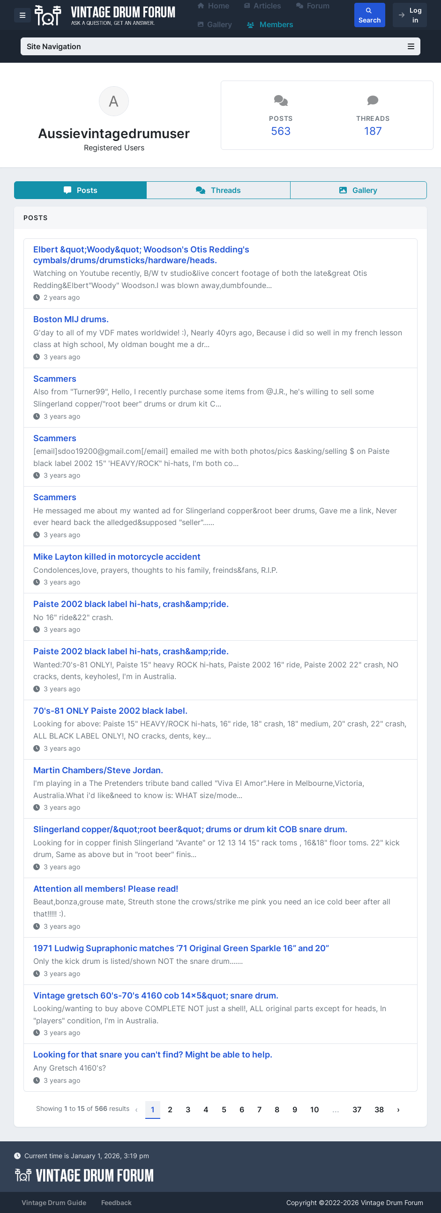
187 (373, 131)
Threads (218, 190)
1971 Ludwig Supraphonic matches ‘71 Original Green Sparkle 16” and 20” (181, 948)
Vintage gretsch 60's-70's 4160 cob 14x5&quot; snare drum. (155, 995)
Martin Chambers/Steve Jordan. (98, 770)
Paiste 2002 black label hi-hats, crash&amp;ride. (131, 604)
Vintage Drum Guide (54, 1202)
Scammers (54, 379)
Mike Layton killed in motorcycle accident (117, 557)
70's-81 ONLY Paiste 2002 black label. (110, 711)
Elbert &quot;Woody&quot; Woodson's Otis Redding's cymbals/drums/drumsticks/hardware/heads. (141, 254)
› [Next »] (398, 1109)
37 (356, 1109)
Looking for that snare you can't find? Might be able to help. (152, 1054)
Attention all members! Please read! (106, 889)
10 (314, 1109)
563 (281, 131)
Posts (80, 190)
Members (270, 24)
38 (379, 1109)
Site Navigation (220, 46)
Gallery (215, 24)
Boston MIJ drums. (71, 319)
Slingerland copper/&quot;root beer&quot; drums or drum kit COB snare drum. (190, 829)
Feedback (116, 1202)
